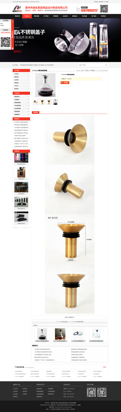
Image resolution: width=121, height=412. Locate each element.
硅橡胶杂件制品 (21, 225)
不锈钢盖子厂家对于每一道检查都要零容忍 (22, 143)
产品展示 (87, 70)
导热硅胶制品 (21, 195)
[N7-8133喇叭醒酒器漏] (78, 321)
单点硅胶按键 (17, 108)
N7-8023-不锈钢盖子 (66, 377)
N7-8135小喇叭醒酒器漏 (42, 341)
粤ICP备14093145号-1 (45, 405)
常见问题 (84, 16)
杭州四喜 (72, 409)
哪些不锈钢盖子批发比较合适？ (21, 138)
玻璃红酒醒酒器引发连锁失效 (21, 130)
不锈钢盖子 (17, 99)
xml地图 (79, 405)
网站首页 (17, 16)
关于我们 (46, 16)
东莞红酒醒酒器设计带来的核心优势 (22, 133)
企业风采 (65, 16)
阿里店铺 (36, 16)
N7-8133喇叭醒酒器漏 (60, 341)
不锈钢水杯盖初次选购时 (20, 135)
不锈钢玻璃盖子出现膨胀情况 (21, 141)
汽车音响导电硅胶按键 (20, 374)
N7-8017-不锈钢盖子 (97, 377)
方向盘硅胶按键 (18, 371)
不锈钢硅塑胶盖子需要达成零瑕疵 (22, 146)
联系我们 (96, 1)
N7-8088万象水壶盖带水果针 (96, 341)
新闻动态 (74, 16)
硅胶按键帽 (48, 371)
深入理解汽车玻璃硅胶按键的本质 (22, 122)
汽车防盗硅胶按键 (81, 371)
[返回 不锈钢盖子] (70, 317)
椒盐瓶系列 (17, 96)
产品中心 (27, 16)
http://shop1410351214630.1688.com (63, 407)
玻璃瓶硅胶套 (21, 180)
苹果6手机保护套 (21, 166)
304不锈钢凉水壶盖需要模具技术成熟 (22, 127)
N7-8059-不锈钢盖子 (19, 377)
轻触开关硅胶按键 (34, 374)
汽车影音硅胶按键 (66, 371)
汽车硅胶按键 (23, 65)
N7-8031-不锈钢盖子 (35, 377)
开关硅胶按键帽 (72, 403)
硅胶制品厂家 (37, 65)
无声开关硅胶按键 (97, 371)
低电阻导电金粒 (65, 374)
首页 (83, 70)
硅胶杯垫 (42, 65)
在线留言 (25, 394)
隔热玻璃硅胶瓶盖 (63, 403)
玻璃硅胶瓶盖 (17, 102)
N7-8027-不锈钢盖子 (50, 377)
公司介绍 (15, 388)
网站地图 (101, 1)
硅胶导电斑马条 (21, 210)
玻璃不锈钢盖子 (30, 65)
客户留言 (93, 16)
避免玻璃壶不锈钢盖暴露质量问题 (22, 124)
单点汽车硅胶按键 (49, 65)
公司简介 (16, 74)
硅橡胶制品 (17, 114)
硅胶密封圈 (17, 111)
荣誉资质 (55, 16)
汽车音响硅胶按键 (34, 371)
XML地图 (106, 1)
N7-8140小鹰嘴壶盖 (78, 341)
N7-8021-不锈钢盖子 (82, 377)
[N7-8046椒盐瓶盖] (63, 321)
